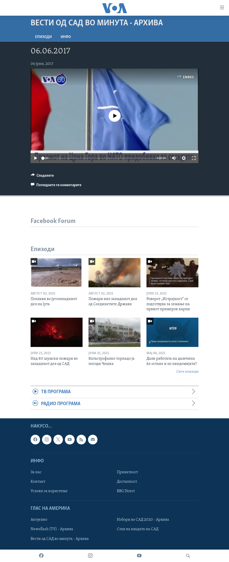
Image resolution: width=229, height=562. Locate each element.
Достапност (127, 482)
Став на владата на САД (137, 529)
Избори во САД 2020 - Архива (143, 520)
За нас (36, 472)
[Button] (42, 176)
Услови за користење (49, 491)
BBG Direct (126, 491)
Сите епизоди (187, 372)
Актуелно (39, 520)
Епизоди (43, 37)
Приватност (127, 472)
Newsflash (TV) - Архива (52, 529)
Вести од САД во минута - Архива (60, 539)
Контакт (38, 482)
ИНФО (66, 37)
